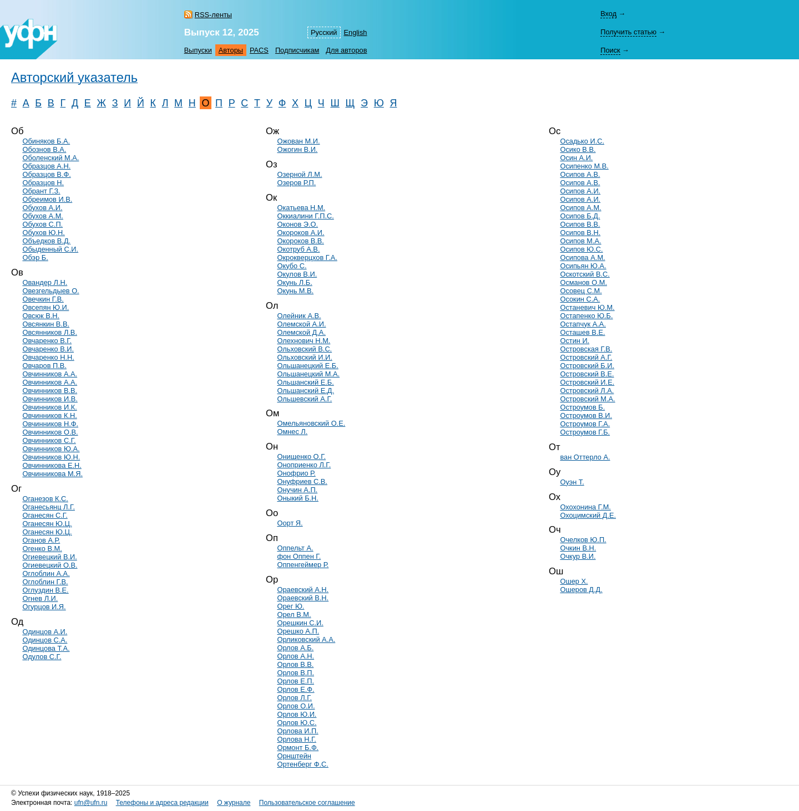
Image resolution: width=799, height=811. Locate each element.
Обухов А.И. (42, 207)
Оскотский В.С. (584, 274)
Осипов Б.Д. (580, 216)
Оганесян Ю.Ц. (47, 523)
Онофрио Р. (296, 473)
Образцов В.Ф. (46, 174)
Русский (324, 32)
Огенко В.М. (42, 548)
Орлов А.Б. (295, 648)
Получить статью (628, 32)
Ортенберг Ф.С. (302, 764)
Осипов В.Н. (580, 232)
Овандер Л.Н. (44, 282)
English (355, 32)
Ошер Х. (574, 581)
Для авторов (346, 50)
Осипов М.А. (580, 241)
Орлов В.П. (295, 673)
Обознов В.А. (44, 149)
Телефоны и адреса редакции (162, 803)
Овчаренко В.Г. (47, 340)
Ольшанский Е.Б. (305, 382)
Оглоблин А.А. (45, 573)
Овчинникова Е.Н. (51, 465)
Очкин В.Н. (578, 548)
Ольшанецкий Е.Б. (307, 365)
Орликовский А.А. (306, 639)
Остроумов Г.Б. (585, 432)
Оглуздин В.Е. (45, 590)
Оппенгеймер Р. (302, 564)
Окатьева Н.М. (301, 207)
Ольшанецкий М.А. (308, 374)
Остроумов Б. (582, 407)
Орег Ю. (290, 606)
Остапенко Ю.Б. (586, 316)
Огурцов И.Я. (43, 607)
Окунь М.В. (295, 291)
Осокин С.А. (580, 299)
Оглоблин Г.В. (45, 582)
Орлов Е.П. (295, 681)
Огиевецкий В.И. (49, 557)
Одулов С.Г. (41, 656)
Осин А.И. (576, 158)
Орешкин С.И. (300, 623)
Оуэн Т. (572, 482)
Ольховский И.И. (304, 357)
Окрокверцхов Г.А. (307, 257)
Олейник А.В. (299, 316)
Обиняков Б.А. (46, 141)
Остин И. (574, 340)
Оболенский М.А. (50, 158)
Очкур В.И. (577, 556)
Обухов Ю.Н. (43, 232)
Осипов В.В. (580, 224)
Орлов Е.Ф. (295, 689)
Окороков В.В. (300, 241)
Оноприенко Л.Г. (304, 465)
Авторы (231, 50)
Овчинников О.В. (50, 432)
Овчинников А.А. (49, 374)
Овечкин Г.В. (42, 299)
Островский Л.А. (587, 390)
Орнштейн (294, 756)
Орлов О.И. (296, 706)
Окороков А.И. (300, 232)
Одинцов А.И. (44, 632)
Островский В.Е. (587, 374)
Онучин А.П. (297, 490)
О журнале (233, 803)
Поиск (610, 50)
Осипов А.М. (580, 207)
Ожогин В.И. (297, 149)
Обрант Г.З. (41, 191)
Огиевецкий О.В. (49, 565)
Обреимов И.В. (47, 199)
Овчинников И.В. (49, 399)
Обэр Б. (35, 257)
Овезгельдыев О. (50, 291)
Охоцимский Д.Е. (588, 515)
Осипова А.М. (582, 257)
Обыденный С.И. (50, 249)
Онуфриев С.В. (302, 481)
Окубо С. (291, 266)
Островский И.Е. (587, 382)
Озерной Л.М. (299, 174)
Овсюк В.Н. (40, 316)
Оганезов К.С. (45, 498)
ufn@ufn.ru (91, 803)
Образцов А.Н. (46, 166)
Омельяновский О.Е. (311, 423)
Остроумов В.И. (586, 415)
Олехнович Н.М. (303, 340)
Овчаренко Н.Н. (48, 357)
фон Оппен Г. (299, 556)
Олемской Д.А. (301, 332)
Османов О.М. (583, 282)
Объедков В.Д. (46, 241)
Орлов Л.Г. (294, 697)
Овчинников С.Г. (48, 440)
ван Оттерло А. (585, 457)
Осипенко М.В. (584, 166)
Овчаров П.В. (44, 365)
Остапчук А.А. (583, 324)
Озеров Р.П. (296, 182)
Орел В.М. (294, 614)
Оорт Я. (289, 523)
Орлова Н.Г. (296, 739)
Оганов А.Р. (41, 540)
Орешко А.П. (298, 631)
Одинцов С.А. (44, 640)
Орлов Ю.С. (296, 722)
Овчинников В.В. (49, 390)
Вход (608, 13)
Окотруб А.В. (298, 249)
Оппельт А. (295, 548)
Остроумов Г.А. (585, 424)
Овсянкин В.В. (45, 324)
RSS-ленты (213, 15)
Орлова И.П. (297, 731)
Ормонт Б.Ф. (297, 747)
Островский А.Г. (586, 357)
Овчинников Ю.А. (50, 449)
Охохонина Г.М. (585, 507)
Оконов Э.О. (297, 224)
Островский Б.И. (587, 365)
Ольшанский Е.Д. (305, 390)
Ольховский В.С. (304, 349)
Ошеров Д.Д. (581, 589)
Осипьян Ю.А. (583, 266)
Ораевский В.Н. (302, 598)
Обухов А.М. (42, 216)
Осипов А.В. (580, 174)
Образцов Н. (43, 182)
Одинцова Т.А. (45, 648)
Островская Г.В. (586, 349)
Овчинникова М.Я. (52, 474)
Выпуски (198, 50)
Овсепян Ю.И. (45, 307)
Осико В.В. (577, 149)
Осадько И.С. (582, 141)
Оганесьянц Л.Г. (48, 507)
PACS (259, 50)
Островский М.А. (587, 399)
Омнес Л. (292, 431)
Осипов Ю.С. (581, 249)
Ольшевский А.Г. (304, 399)
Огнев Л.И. (40, 598)
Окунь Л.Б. (294, 282)
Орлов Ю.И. (296, 714)
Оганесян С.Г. (44, 515)
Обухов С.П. (42, 224)
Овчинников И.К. (49, 407)
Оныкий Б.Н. (297, 498)
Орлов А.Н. (295, 656)
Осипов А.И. (580, 191)
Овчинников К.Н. (49, 415)
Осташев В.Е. (582, 332)
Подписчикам (297, 50)
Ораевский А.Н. (302, 589)
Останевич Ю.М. (587, 307)
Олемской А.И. (301, 324)
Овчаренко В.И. (48, 349)
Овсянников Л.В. (49, 332)
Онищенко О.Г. (301, 456)
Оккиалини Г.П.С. (305, 216)
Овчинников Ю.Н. (51, 457)
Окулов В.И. (297, 274)
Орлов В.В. (295, 664)
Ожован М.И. (298, 141)
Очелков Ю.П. (583, 539)
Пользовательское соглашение (307, 803)
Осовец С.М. (580, 291)
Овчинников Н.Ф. (50, 424)
